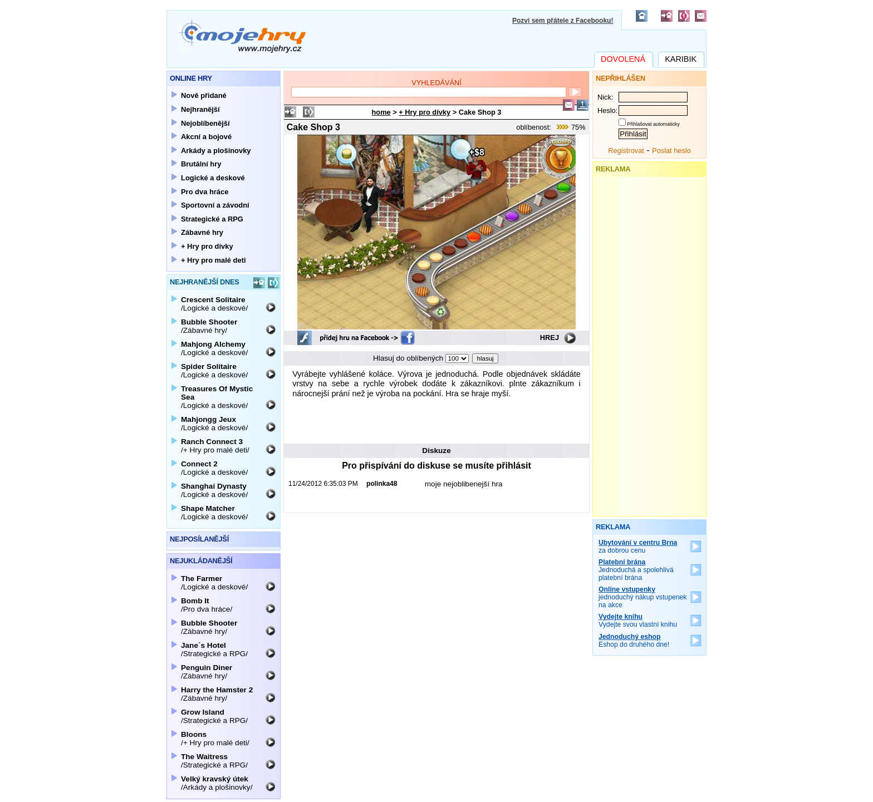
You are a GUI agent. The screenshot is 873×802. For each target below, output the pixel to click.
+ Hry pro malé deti (213, 260)
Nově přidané (204, 95)
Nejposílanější (199, 539)
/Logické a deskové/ (214, 304)
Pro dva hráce (204, 192)
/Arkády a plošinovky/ (216, 783)
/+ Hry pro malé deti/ (215, 445)
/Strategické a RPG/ (214, 649)
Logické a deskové (213, 178)
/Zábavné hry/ (209, 326)
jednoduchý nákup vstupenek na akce (643, 597)
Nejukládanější (201, 561)
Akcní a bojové (206, 136)
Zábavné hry (202, 232)
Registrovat (626, 150)
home (381, 112)
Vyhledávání (436, 82)
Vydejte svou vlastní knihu (638, 620)
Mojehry (242, 36)
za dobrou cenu (638, 546)
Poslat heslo (671, 150)
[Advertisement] (436, 419)
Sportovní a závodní (215, 205)
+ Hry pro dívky (424, 112)
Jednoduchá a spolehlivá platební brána (636, 570)
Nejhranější (200, 109)
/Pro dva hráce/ (206, 605)
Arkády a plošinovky (216, 150)
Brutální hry (201, 164)
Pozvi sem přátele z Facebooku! (562, 20)
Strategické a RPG (212, 219)
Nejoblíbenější (205, 123)
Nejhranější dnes (204, 282)
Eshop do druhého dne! (634, 640)
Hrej (549, 337)
